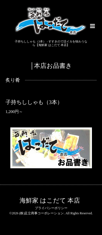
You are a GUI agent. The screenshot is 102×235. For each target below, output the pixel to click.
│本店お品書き (51, 65)
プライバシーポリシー (51, 208)
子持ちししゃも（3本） (34, 102)
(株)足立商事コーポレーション (41, 213)
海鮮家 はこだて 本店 (50, 200)
